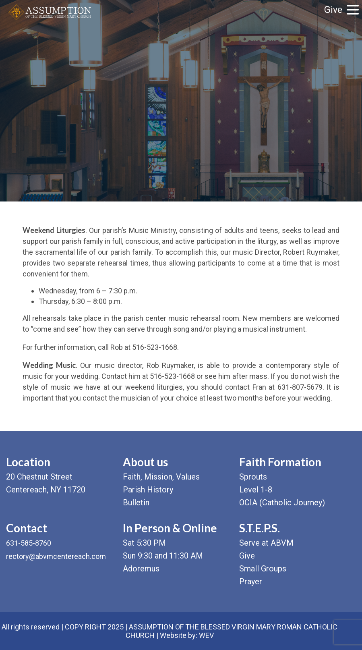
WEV (206, 635)
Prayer (250, 581)
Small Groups (262, 568)
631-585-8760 (28, 543)
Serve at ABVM (266, 543)
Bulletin (136, 502)
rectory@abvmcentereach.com (56, 556)
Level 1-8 (255, 489)
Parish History (148, 489)
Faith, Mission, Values (161, 477)
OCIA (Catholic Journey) (282, 502)
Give (333, 9)
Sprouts (253, 477)
